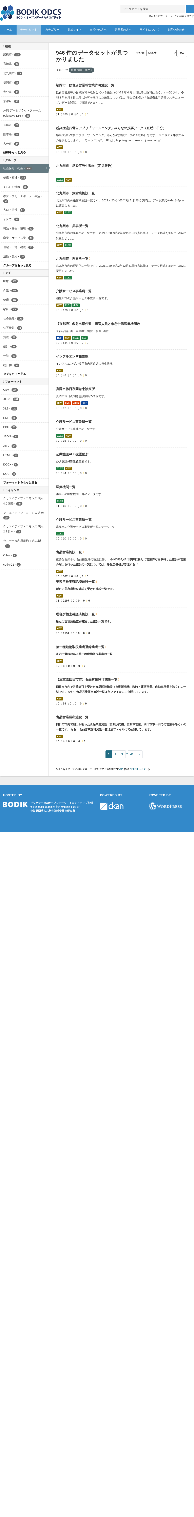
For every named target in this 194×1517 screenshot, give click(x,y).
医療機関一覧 (65, 487)
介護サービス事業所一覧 (74, 291)
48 (132, 754)
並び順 (140, 53)
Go (182, 53)
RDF (59, 338)
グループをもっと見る (17, 265)
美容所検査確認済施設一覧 (76, 581)
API (121, 769)
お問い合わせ (176, 29)
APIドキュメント (139, 769)
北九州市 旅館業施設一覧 (75, 193)
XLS (67, 305)
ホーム (8, 29)
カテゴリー (52, 29)
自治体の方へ (98, 29)
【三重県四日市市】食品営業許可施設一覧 (87, 679)
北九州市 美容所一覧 (72, 226)
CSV (59, 109)
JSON (76, 403)
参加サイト (74, 29)
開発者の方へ (123, 29)
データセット (28, 29)
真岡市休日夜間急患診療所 (75, 389)
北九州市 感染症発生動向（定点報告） (85, 165)
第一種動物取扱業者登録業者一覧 (80, 647)
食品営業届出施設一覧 (72, 717)
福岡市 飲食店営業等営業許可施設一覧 (85, 85)
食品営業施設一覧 (69, 552)
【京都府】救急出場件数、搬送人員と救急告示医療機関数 (98, 324)
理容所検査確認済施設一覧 (76, 614)
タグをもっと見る (14, 374)
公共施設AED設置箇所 (72, 454)
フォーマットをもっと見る (20, 482)
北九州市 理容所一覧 (72, 258)
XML (67, 403)
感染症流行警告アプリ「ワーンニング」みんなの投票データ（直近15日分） (111, 128)
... (126, 752)
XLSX (60, 180)
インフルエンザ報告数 (72, 356)
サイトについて (149, 29)
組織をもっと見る (14, 152)
